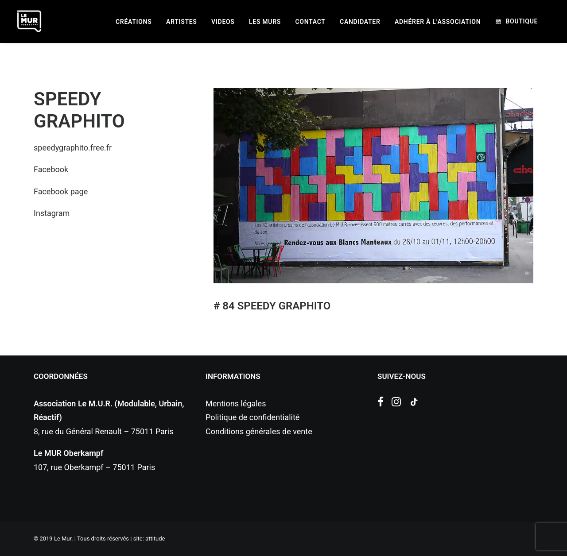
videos (223, 21)
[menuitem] (133, 21)
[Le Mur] (29, 21)
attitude (155, 538)
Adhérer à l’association (438, 21)
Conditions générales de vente (259, 431)
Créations (133, 21)
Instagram (52, 213)
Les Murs (265, 21)
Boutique (521, 21)
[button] (380, 403)
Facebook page (61, 191)
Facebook (51, 169)
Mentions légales (236, 403)
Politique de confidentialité (252, 417)
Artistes (181, 21)
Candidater (360, 21)
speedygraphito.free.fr (73, 147)
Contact (310, 21)
